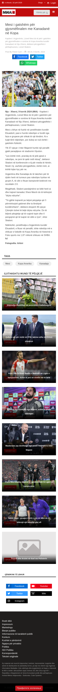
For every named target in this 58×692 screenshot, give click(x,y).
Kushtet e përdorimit (11, 640)
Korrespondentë (9, 653)
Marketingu (7, 627)
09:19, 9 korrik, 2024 (36, 52)
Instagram (15, 601)
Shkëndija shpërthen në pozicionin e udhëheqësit (29, 305)
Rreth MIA (7, 621)
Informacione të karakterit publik (17, 634)
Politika (5, 647)
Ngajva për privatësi (11, 643)
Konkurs (6, 637)
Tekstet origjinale (10, 656)
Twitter (14, 593)
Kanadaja (44, 263)
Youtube (39, 586)
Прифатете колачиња (29, 688)
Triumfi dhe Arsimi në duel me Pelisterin (29, 558)
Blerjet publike (9, 631)
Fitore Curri (17, 52)
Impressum (7, 624)
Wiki (38, 593)
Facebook (15, 586)
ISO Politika (7, 650)
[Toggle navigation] (52, 12)
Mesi (7, 263)
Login (53, 3)
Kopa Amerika (25, 263)
